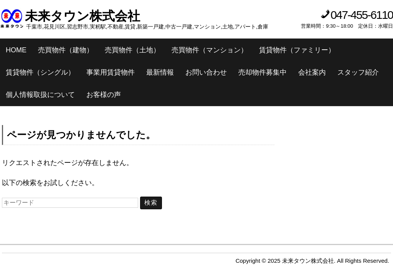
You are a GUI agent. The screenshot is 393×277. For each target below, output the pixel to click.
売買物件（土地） (132, 50)
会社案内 (312, 72)
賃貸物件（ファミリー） (297, 50)
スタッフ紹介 (358, 72)
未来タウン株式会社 (82, 16)
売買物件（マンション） (210, 50)
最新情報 (160, 72)
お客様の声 (103, 94)
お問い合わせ (206, 72)
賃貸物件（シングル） (40, 72)
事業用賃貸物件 (110, 72)
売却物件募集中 (262, 72)
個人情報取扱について (40, 94)
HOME (16, 50)
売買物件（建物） (65, 50)
